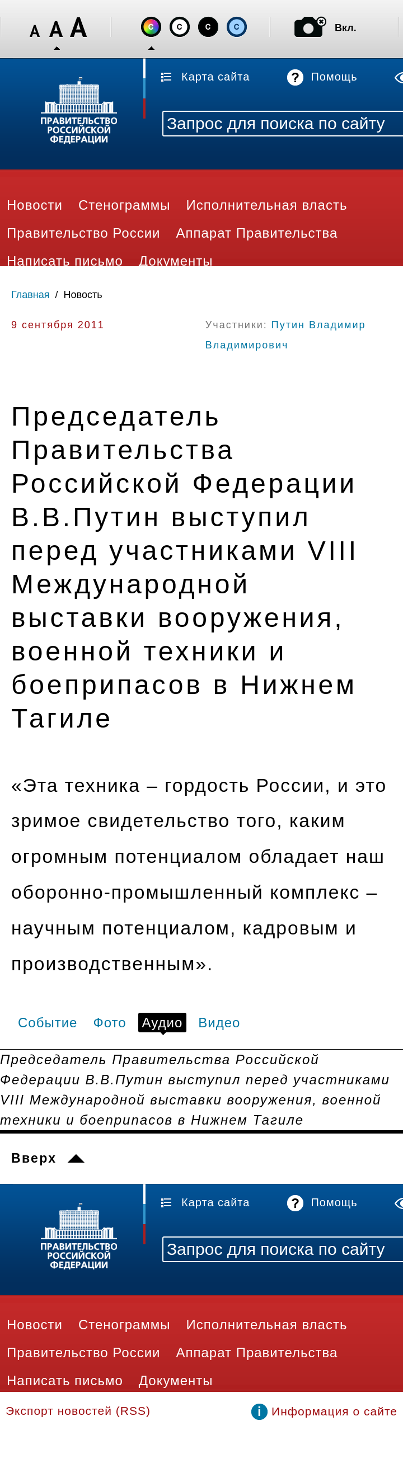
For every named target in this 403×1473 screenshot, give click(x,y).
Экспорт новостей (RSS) (78, 1410)
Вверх (34, 1158)
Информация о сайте (334, 1411)
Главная (30, 294)
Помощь (334, 76)
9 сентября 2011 (58, 325)
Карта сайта (215, 76)
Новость (83, 294)
